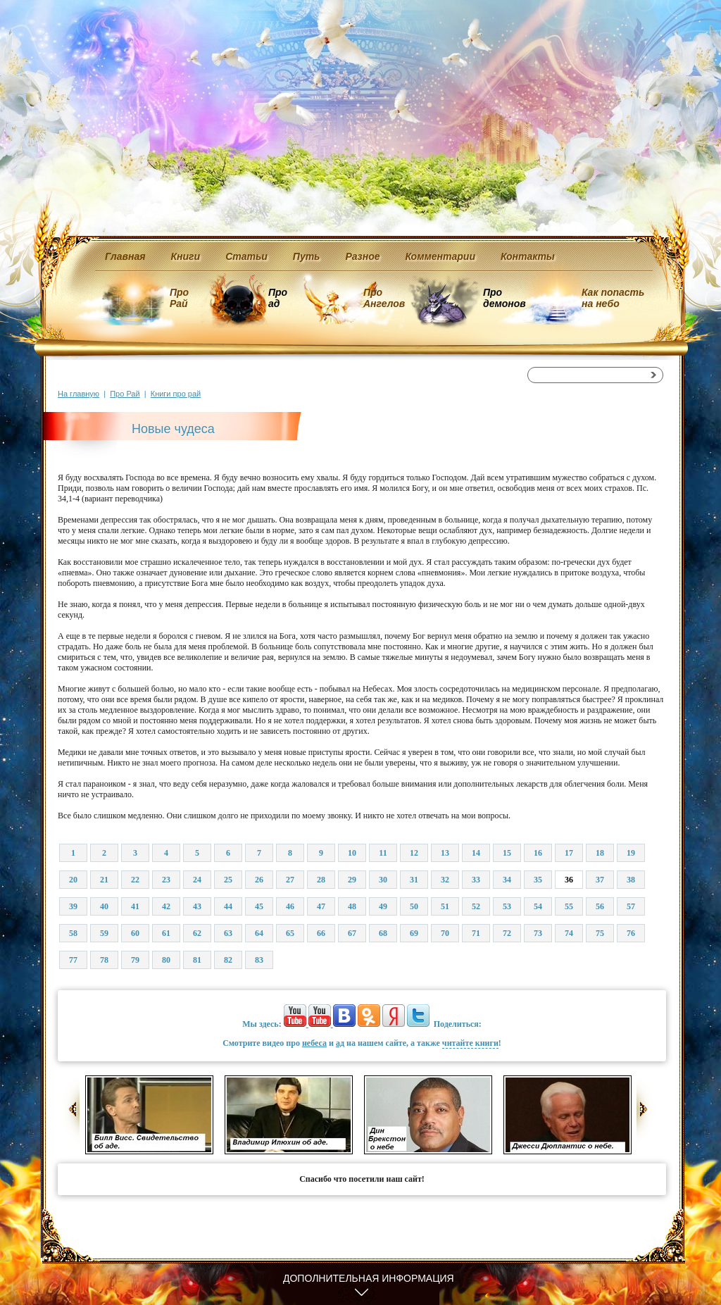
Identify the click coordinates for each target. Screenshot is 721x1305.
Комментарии (440, 256)
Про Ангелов (384, 298)
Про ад (277, 298)
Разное (362, 256)
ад (340, 1043)
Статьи (246, 256)
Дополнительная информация (368, 1278)
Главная (125, 256)
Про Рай (179, 298)
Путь (306, 256)
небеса (314, 1043)
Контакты (528, 256)
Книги (186, 256)
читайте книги (470, 1043)
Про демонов (504, 298)
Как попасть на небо (613, 298)
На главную (78, 393)
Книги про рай (176, 393)
